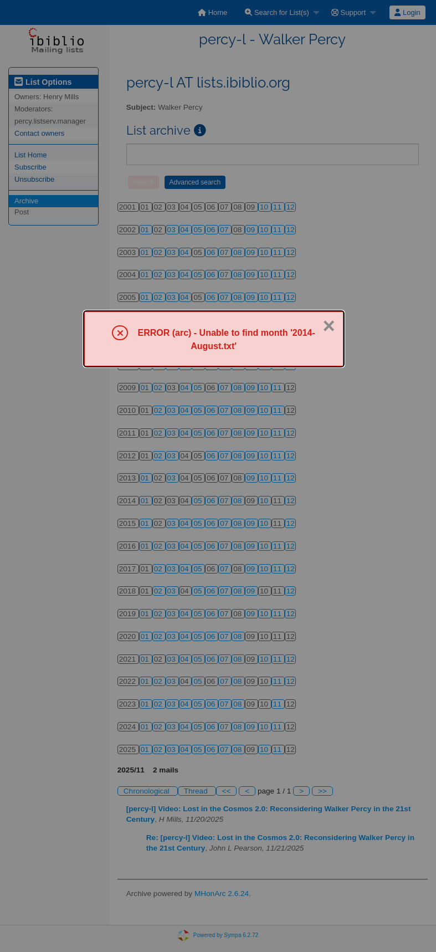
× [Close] (328, 325)
